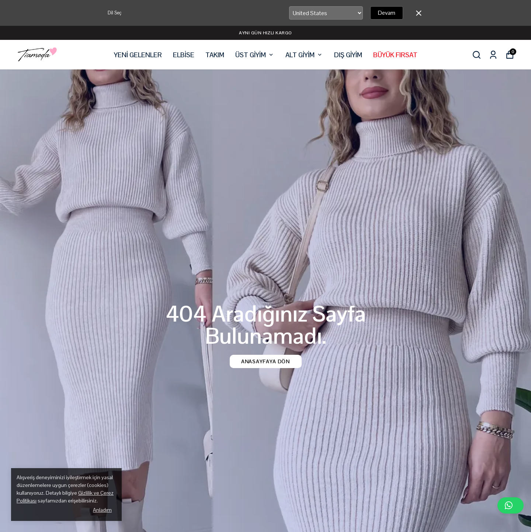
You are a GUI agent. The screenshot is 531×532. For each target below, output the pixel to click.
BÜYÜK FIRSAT (395, 55)
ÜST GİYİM (254, 55)
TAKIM (214, 55)
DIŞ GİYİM (348, 55)
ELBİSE (183, 55)
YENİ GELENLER (138, 55)
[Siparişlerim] (493, 54)
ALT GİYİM (304, 55)
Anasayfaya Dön (265, 361)
